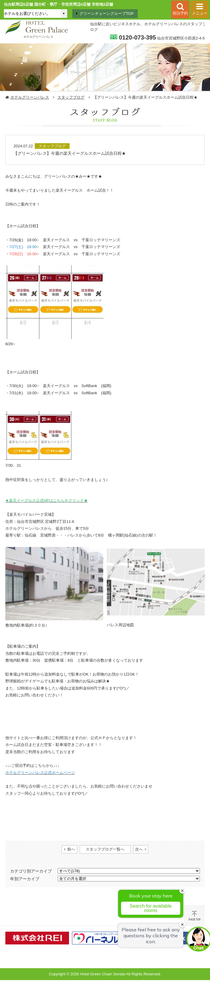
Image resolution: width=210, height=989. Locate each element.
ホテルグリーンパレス (29, 97)
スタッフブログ (70, 97)
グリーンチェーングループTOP (106, 13)
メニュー (199, 13)
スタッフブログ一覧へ (105, 849)
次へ (139, 849)
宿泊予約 (180, 13)
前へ (71, 849)
